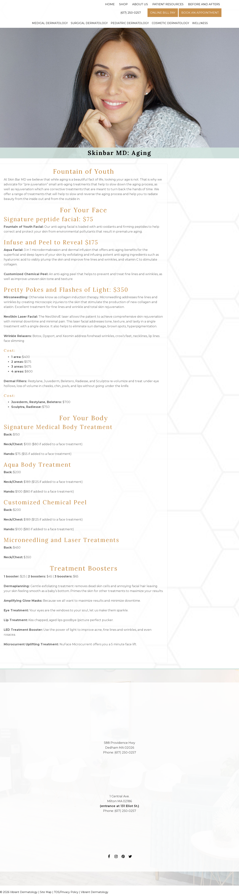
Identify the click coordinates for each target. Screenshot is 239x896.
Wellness (200, 23)
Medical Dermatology (50, 23)
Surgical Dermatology (89, 23)
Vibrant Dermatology (94, 892)
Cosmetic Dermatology (170, 23)
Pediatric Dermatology (130, 23)
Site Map (46, 892)
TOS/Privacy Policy (66, 892)
